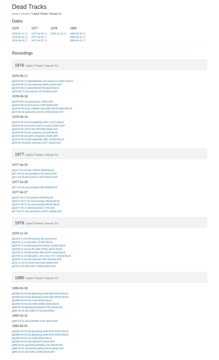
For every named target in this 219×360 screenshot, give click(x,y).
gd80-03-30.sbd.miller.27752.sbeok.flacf (33, 310)
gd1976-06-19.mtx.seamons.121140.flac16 (34, 132)
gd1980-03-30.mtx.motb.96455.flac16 (32, 300)
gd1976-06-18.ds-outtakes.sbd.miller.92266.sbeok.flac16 (42, 108)
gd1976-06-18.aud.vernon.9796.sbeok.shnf (35, 105)
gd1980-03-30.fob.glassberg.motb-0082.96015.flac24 (40, 297)
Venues (25, 13)
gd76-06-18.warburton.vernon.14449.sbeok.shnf (37, 112)
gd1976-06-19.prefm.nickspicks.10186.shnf (35, 136)
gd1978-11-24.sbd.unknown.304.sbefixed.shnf (36, 259)
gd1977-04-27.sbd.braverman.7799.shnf (33, 207)
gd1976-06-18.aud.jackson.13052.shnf (32, 101)
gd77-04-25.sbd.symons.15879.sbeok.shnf (34, 177)
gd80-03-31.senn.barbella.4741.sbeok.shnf (34, 321)
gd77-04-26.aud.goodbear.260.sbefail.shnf (34, 187)
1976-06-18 (18, 37)
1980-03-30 (76, 33)
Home (15, 13)
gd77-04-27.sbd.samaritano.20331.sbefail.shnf (36, 211)
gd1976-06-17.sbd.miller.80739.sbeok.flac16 (35, 88)
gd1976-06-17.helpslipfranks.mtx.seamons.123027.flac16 (42, 81)
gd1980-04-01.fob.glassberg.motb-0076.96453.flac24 (40, 334)
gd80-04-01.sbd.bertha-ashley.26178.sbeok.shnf (37, 348)
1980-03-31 (76, 37)
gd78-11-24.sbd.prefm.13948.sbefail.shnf (34, 266)
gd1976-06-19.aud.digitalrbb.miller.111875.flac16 (38, 122)
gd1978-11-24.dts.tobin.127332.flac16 (32, 242)
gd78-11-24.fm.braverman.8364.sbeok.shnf (35, 262)
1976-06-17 (18, 33)
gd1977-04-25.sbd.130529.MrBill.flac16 (33, 170)
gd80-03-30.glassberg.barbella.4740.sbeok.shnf (37, 307)
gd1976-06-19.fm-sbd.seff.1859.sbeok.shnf (35, 129)
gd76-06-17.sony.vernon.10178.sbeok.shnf (34, 91)
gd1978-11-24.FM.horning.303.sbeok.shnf (34, 238)
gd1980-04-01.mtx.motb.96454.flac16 (32, 338)
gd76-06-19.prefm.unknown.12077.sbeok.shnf (36, 142)
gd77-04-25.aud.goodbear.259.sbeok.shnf (34, 173)
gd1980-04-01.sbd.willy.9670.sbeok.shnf (33, 341)
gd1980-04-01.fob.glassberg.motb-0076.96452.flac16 (40, 331)
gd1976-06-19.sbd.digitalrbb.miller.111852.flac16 (38, 139)
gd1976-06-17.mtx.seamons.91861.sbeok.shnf (36, 84)
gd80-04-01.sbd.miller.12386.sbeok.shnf (33, 351)
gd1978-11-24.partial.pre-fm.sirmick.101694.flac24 (39, 245)
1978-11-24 (56, 33)
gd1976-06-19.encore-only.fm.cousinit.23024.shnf (38, 125)
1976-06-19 (18, 40)
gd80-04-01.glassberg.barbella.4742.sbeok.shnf (37, 345)
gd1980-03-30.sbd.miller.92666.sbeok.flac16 (35, 303)
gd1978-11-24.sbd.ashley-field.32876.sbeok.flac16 (39, 252)
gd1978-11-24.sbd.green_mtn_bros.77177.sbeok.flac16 (41, 255)
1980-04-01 (76, 40)
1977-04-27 (37, 40)
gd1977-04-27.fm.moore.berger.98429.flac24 (36, 201)
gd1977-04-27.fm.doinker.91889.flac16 (32, 197)
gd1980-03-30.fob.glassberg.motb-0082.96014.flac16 (40, 293)
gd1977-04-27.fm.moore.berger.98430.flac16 (36, 204)
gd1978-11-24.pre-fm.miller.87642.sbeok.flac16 (37, 249)
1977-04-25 (37, 33)
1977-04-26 (37, 37)
